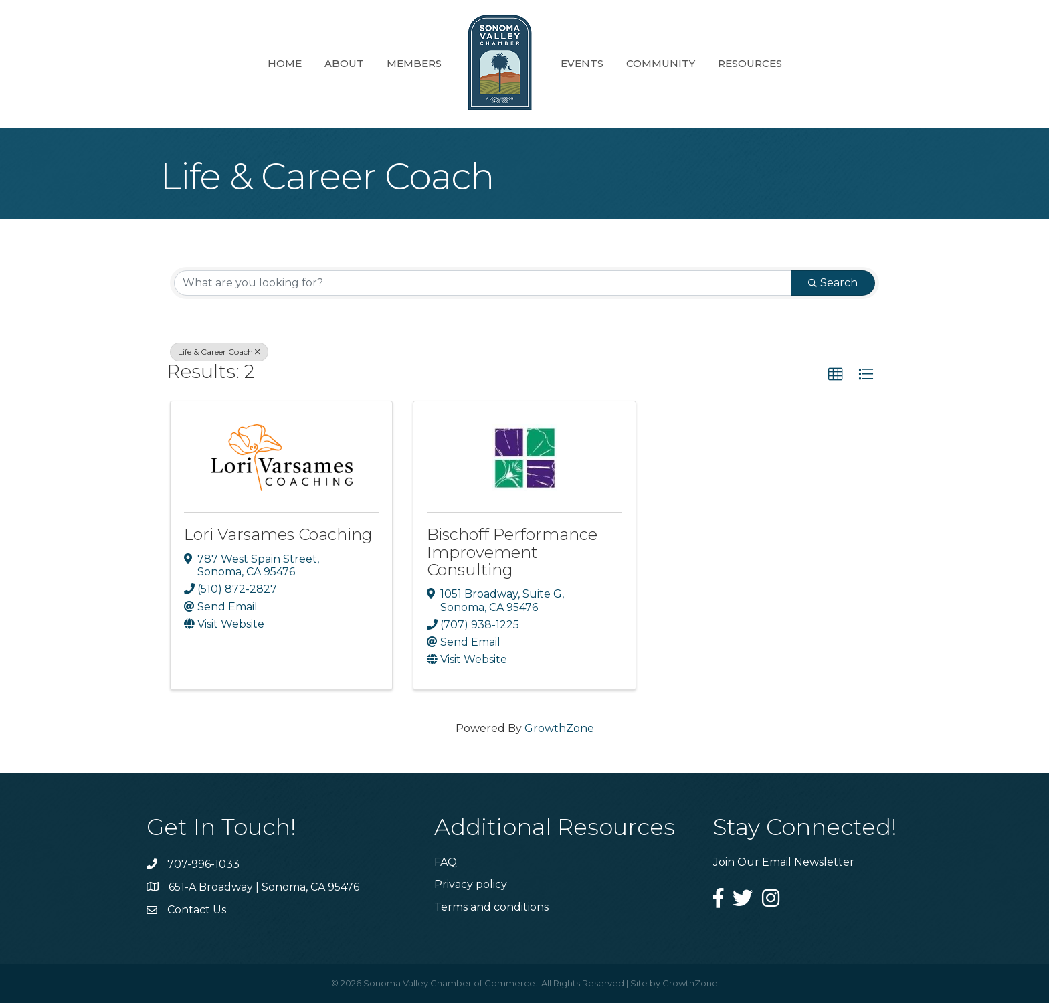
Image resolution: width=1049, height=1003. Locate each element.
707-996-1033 (203, 864)
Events (582, 63)
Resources (750, 63)
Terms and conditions (491, 907)
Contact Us (196, 909)
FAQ (445, 862)
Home (285, 63)
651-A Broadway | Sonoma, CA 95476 (264, 887)
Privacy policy (470, 884)
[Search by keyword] (482, 283)
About (344, 63)
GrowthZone (559, 728)
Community (660, 63)
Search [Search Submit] (833, 282)
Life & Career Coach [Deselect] (219, 352)
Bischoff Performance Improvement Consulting (512, 552)
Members (414, 63)
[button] (835, 374)
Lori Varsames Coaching (278, 534)
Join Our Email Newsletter (783, 862)
